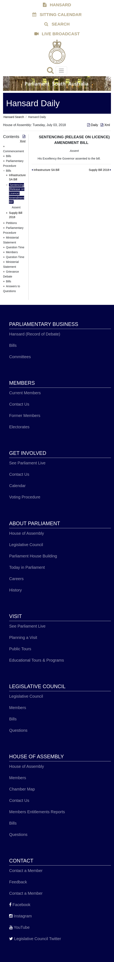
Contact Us (19, 404)
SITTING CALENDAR (56, 14)
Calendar (17, 485)
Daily (93, 125)
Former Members (24, 415)
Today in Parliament (27, 567)
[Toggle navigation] (61, 70)
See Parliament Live (27, 463)
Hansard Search (13, 117)
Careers (16, 578)
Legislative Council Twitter (35, 938)
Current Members (25, 393)
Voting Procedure (24, 497)
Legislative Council (26, 544)
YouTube (19, 927)
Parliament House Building (33, 556)
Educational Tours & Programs (36, 660)
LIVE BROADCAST (57, 33)
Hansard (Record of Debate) (34, 334)
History (15, 590)
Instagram (20, 916)
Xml (105, 125)
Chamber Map (22, 789)
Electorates (19, 427)
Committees (20, 357)
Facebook (19, 904)
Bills (13, 345)
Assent (16, 207)
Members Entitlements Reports (37, 812)
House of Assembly (26, 533)
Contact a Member (26, 870)
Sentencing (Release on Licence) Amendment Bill (16, 193)
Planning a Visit (23, 637)
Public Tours (20, 649)
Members (17, 707)
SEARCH (57, 24)
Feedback (18, 882)
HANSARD (57, 4)
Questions (18, 730)
